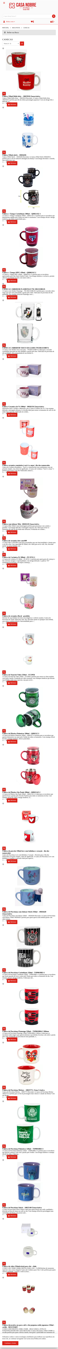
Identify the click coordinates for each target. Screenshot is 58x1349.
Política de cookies (40, 1338)
